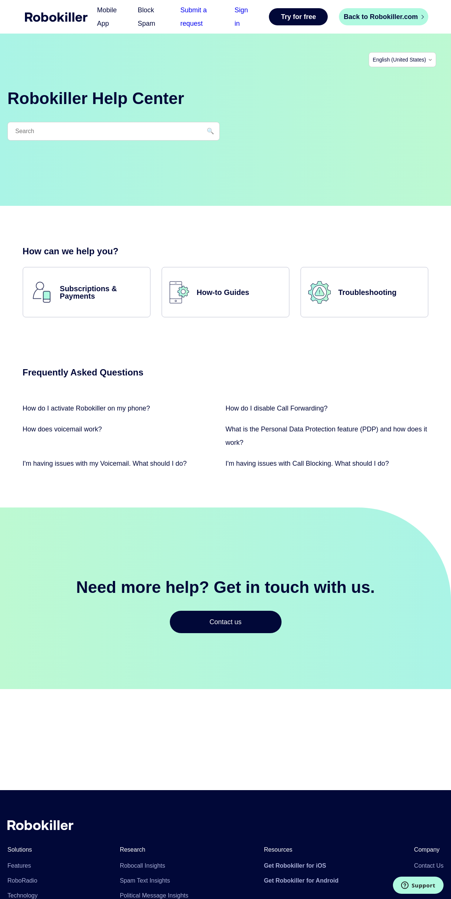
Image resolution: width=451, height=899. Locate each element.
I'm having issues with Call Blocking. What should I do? (307, 463)
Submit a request (193, 16)
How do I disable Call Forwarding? (277, 408)
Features (19, 865)
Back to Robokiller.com (384, 17)
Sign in (241, 16)
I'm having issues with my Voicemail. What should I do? (105, 463)
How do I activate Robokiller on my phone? (86, 408)
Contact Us (429, 865)
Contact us (225, 622)
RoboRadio (22, 880)
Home (56, 17)
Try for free (298, 17)
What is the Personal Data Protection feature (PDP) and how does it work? (326, 435)
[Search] (113, 131)
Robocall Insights (142, 865)
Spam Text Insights (145, 880)
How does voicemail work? (62, 429)
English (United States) (399, 60)
